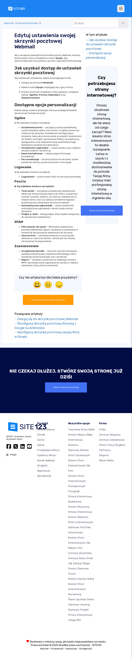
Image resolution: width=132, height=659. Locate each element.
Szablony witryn (46, 455)
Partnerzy (105, 450)
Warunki (44, 648)
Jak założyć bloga (79, 563)
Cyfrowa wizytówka (80, 553)
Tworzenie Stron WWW (81, 429)
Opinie (40, 445)
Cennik (41, 434)
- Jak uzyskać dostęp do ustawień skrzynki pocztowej (101, 44)
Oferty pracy (112, 445)
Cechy (41, 439)
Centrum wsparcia (109, 434)
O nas (102, 429)
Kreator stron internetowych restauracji (77, 589)
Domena (73, 445)
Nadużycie (71, 648)
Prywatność (57, 648)
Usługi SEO (74, 620)
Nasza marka (106, 460)
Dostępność (85, 648)
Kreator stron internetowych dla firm (79, 465)
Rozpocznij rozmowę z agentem (48, 300)
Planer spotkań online (81, 599)
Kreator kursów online (81, 578)
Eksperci (104, 455)
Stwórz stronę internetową (101, 210)
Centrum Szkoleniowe (112, 439)
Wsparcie (9, 23)
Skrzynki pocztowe (28, 23)
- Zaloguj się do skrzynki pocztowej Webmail (46, 319)
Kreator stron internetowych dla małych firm (79, 543)
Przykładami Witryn (48, 450)
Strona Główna (46, 429)
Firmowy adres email (80, 558)
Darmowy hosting (79, 604)
